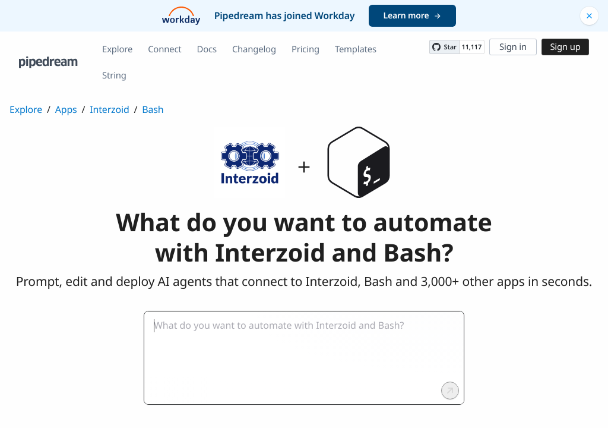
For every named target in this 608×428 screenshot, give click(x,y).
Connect (164, 49)
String (114, 75)
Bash (152, 109)
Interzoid (109, 109)
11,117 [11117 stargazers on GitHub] (472, 47)
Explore (117, 49)
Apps (66, 109)
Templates (355, 49)
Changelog (254, 49)
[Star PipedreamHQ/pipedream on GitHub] (444, 47)
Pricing (305, 49)
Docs (207, 49)
